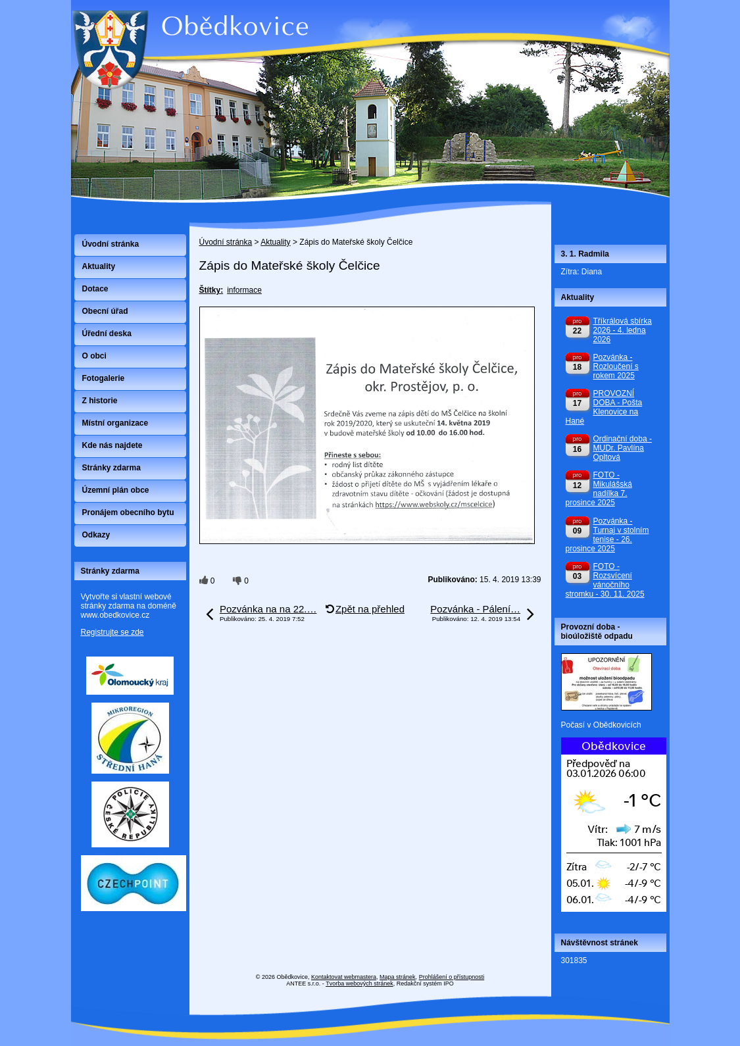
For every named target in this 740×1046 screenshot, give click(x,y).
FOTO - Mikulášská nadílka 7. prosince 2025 (599, 488)
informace (244, 290)
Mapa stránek (398, 977)
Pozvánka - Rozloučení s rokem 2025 (616, 366)
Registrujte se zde (112, 632)
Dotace (95, 288)
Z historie (100, 400)
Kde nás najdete (112, 445)
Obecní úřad (105, 311)
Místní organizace (115, 423)
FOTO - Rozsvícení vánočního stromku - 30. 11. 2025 (605, 580)
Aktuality (275, 242)
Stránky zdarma (111, 467)
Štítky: (211, 290)
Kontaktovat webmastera (343, 977)
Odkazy (96, 534)
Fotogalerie (103, 378)
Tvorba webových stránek (359, 983)
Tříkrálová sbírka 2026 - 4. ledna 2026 (622, 330)
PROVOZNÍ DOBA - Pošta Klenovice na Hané (604, 407)
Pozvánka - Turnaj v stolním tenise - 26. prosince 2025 (607, 534)
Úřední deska (107, 333)
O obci (94, 356)
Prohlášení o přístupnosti (452, 977)
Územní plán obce (115, 490)
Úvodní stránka (226, 242)
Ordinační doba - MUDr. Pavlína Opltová (622, 448)
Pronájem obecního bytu (128, 512)
